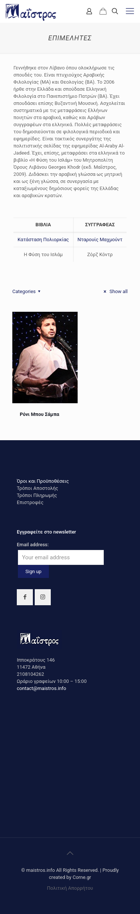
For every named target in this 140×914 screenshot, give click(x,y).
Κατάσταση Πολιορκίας (43, 239)
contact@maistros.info (41, 688)
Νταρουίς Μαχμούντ (99, 239)
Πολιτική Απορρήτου (70, 888)
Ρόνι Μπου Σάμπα (39, 414)
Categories (27, 291)
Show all (115, 291)
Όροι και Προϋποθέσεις (43, 481)
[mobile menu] (130, 11)
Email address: (33, 544)
